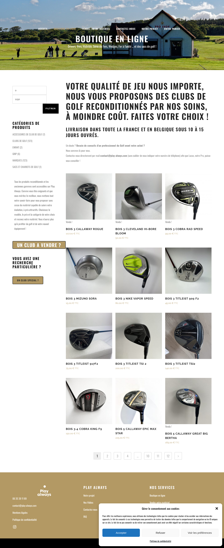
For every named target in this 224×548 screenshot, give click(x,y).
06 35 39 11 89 (19, 498)
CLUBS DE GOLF (19, 141)
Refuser (160, 532)
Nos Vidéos (88, 502)
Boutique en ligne (157, 495)
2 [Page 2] (107, 456)
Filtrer (51, 108)
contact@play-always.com (24, 505)
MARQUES (17, 160)
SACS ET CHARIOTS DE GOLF (25, 167)
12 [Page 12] (168, 456)
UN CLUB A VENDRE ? (39, 244)
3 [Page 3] (117, 456)
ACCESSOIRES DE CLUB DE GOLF (27, 134)
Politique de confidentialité (160, 541)
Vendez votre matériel (160, 502)
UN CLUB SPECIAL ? (28, 280)
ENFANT (15, 147)
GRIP (14, 154)
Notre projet (88, 495)
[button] (217, 508)
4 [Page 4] (127, 456)
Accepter (121, 532)
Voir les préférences (200, 532)
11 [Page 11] (158, 456)
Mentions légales (20, 512)
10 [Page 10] (147, 456)
